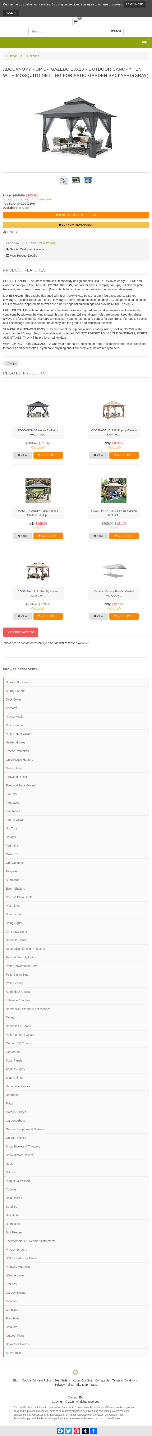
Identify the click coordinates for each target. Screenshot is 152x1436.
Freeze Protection (17, 751)
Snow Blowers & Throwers (23, 1146)
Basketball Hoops (17, 1344)
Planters (11, 1301)
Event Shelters (15, 888)
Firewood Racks (16, 776)
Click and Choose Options (76, 215)
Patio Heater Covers (19, 734)
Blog (16, 1380)
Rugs (9, 1163)
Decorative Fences (18, 1086)
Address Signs (15, 1069)
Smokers (11, 1327)
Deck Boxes (14, 699)
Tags (94, 1384)
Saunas (11, 837)
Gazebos (33, 56)
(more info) (45, 199)
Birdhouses (13, 1223)
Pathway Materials (18, 1266)
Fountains (12, 845)
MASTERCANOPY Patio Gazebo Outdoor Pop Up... (38, 513)
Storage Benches (17, 682)
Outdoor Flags (15, 1335)
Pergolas (11, 871)
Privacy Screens (16, 1249)
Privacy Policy (64, 1384)
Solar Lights (13, 914)
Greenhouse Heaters (19, 759)
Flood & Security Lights (21, 957)
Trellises (11, 1284)
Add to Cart (48, 455)
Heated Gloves (15, 742)
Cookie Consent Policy (36, 1380)
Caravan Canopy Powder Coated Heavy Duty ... (114, 593)
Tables (10, 1017)
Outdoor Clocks (16, 1138)
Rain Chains (14, 1198)
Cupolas (11, 1189)
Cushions (12, 1309)
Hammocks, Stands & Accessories (28, 1009)
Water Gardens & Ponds (21, 1258)
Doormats (12, 1095)
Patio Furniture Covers (20, 1034)
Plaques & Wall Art (18, 1181)
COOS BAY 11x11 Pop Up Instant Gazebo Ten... (38, 593)
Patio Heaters (15, 725)
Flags (9, 1103)
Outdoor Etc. (14, 56)
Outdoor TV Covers (18, 1043)
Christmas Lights (17, 931)
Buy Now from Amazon (76, 224)
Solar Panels (14, 1060)
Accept (11, 12)
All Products (14, 1352)
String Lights (14, 923)
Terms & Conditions (125, 1380)
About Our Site (82, 1380)
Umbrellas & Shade (18, 1026)
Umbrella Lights (16, 940)
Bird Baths (12, 1215)
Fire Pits (11, 794)
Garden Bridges (16, 1112)
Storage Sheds (15, 691)
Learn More (134, 4)
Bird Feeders (14, 1232)
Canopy (12, 363)
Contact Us (102, 1380)
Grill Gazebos (15, 862)
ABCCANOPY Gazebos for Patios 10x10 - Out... (38, 432)
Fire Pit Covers (15, 819)
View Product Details (21, 255)
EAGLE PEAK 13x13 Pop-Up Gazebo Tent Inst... (114, 513)
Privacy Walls (14, 716)
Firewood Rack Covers (21, 785)
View (22, 455)
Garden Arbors (15, 1120)
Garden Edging (16, 1292)
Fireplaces (12, 802)
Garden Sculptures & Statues (25, 1129)
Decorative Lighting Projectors (25, 948)
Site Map (82, 1384)
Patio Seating (14, 983)
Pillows (10, 1172)
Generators (13, 1052)
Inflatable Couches (18, 1000)
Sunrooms (12, 880)
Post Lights (13, 905)
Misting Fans (14, 768)
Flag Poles (13, 1318)
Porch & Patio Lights (19, 897)
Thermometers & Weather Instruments (31, 1241)
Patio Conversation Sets (21, 966)
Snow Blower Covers (19, 1155)
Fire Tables (13, 811)
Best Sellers (62, 1380)
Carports (11, 708)
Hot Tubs (12, 828)
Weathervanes (15, 1275)
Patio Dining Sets (17, 974)
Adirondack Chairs (18, 991)
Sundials (11, 1206)
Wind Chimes (14, 1077)
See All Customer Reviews (25, 249)
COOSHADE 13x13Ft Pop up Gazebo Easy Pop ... (114, 432)
